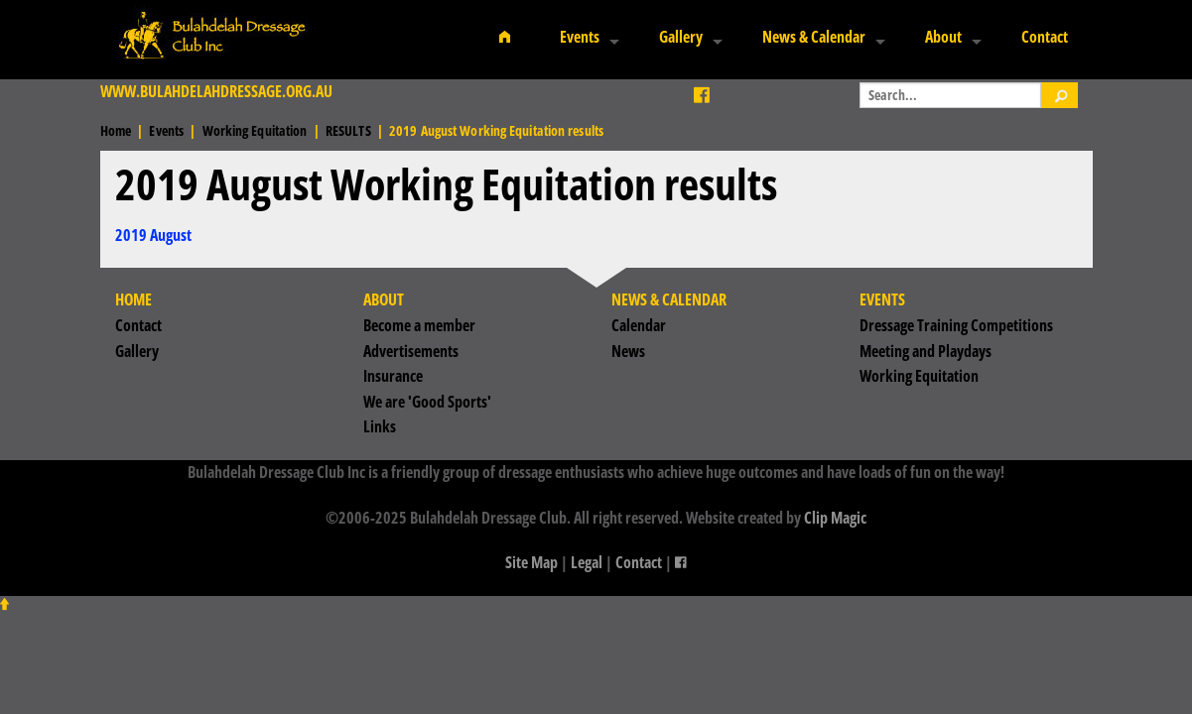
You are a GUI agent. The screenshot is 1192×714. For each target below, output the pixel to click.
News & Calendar (813, 37)
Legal (586, 562)
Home (115, 130)
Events (579, 37)
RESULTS (348, 130)
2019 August (153, 235)
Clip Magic (835, 518)
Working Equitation (255, 130)
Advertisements (411, 351)
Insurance (393, 376)
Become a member (419, 325)
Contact (1044, 37)
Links (379, 426)
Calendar (638, 325)
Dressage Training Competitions (956, 325)
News (628, 351)
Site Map (531, 562)
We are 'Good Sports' (427, 402)
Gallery (681, 37)
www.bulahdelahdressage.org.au (216, 91)
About (943, 37)
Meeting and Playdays (926, 351)
